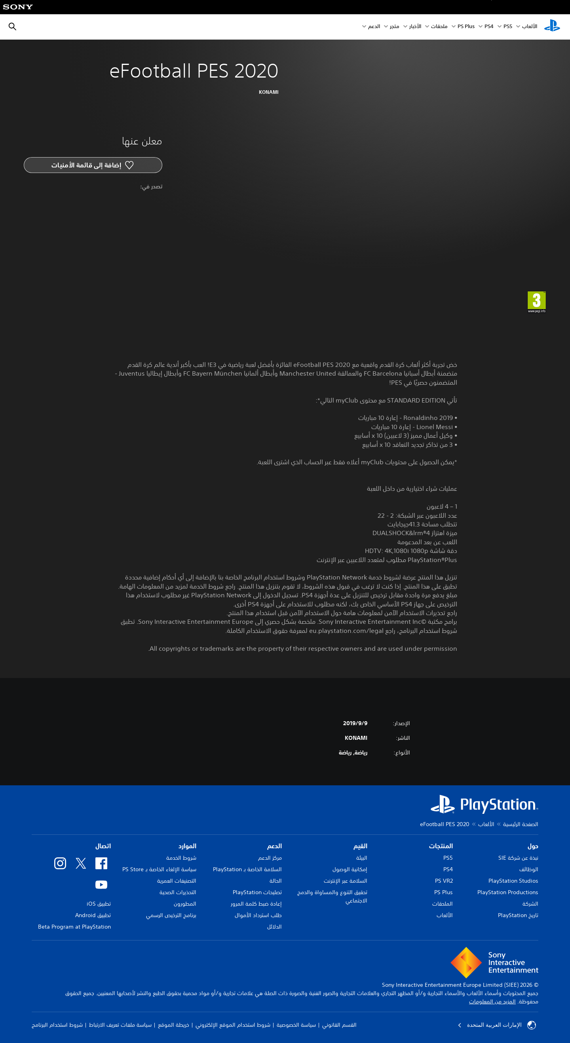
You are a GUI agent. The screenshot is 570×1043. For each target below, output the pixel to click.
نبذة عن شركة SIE (518, 857)
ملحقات (439, 27)
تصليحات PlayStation (257, 892)
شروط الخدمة (181, 857)
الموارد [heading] (187, 846)
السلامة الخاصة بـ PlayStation (247, 869)
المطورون (185, 903)
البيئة (361, 857)
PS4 (489, 27)
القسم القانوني (339, 1024)
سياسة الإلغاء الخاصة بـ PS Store (159, 869)
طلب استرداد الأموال (258, 915)
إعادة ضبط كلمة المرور (256, 903)
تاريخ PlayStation (518, 915)
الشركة (530, 903)
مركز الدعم (270, 857)
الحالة (276, 880)
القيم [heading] (360, 846)
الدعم (374, 27)
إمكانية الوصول (349, 869)
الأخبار (415, 27)
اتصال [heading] (103, 846)
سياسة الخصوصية (296, 1024)
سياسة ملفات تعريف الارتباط (120, 1024)
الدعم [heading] (274, 846)
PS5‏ (508, 27)
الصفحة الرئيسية (520, 824)
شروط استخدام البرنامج (57, 1024)
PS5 (448, 857)
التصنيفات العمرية (176, 880)
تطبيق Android (93, 915)
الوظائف (528, 869)
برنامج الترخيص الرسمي (171, 915)
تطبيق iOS (99, 903)
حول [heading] (533, 846)
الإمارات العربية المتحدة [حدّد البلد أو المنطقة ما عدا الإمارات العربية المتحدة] (496, 1025)
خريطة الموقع (173, 1024)
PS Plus (466, 27)
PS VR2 (444, 880)
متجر (394, 27)
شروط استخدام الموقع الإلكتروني (233, 1024)
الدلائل (274, 926)
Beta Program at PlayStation (74, 926)
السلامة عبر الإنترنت (345, 880)
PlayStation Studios (513, 880)
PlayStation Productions (507, 892)
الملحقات (442, 903)
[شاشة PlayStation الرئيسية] (552, 27)
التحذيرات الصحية (178, 892)
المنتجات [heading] (441, 846)
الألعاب (529, 27)
